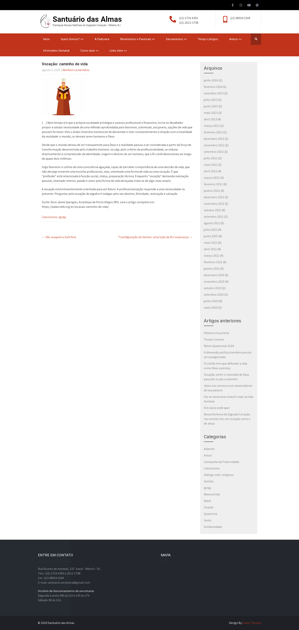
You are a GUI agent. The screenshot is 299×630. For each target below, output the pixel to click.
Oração (208, 507)
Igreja (62, 217)
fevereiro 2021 (213, 262)
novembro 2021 (214, 204)
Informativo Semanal (56, 50)
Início (46, 39)
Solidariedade (213, 527)
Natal (207, 501)
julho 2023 (210, 100)
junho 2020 (211, 301)
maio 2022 (211, 165)
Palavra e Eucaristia (216, 333)
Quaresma (210, 514)
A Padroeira (102, 39)
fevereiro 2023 (213, 132)
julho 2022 (211, 158)
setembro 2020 (214, 295)
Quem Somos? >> (72, 39)
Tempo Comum (214, 339)
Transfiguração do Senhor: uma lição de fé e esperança (155, 237)
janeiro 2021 (212, 269)
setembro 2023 (214, 93)
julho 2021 (210, 230)
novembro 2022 (214, 145)
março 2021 (211, 256)
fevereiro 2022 (213, 184)
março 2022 (212, 178)
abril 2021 (210, 249)
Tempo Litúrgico (208, 39)
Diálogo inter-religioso (219, 475)
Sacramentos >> (176, 39)
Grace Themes (251, 623)
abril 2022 (210, 171)
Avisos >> (235, 39)
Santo (207, 520)
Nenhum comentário (76, 70)
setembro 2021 (213, 217)
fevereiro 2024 (213, 87)
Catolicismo (49, 217)
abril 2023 (210, 119)
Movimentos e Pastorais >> (137, 39)
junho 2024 (211, 80)
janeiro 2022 (212, 191)
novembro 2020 (214, 282)
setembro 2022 (214, 152)
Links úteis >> (118, 50)
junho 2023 (211, 106)
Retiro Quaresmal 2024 (219, 346)
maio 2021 (210, 243)
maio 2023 (211, 113)
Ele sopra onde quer (217, 408)
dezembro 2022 (214, 139)
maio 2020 (211, 308)
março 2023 (211, 126)
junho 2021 (211, 236)
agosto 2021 (212, 223)
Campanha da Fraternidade (221, 462)
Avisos (208, 455)
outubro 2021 (212, 210)
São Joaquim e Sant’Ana (59, 237)
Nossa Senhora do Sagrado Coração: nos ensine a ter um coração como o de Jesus (227, 418)
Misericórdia (212, 494)
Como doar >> (89, 50)
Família (208, 481)
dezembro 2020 (214, 275)
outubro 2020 (212, 288)
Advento (209, 449)
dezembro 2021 (214, 197)
